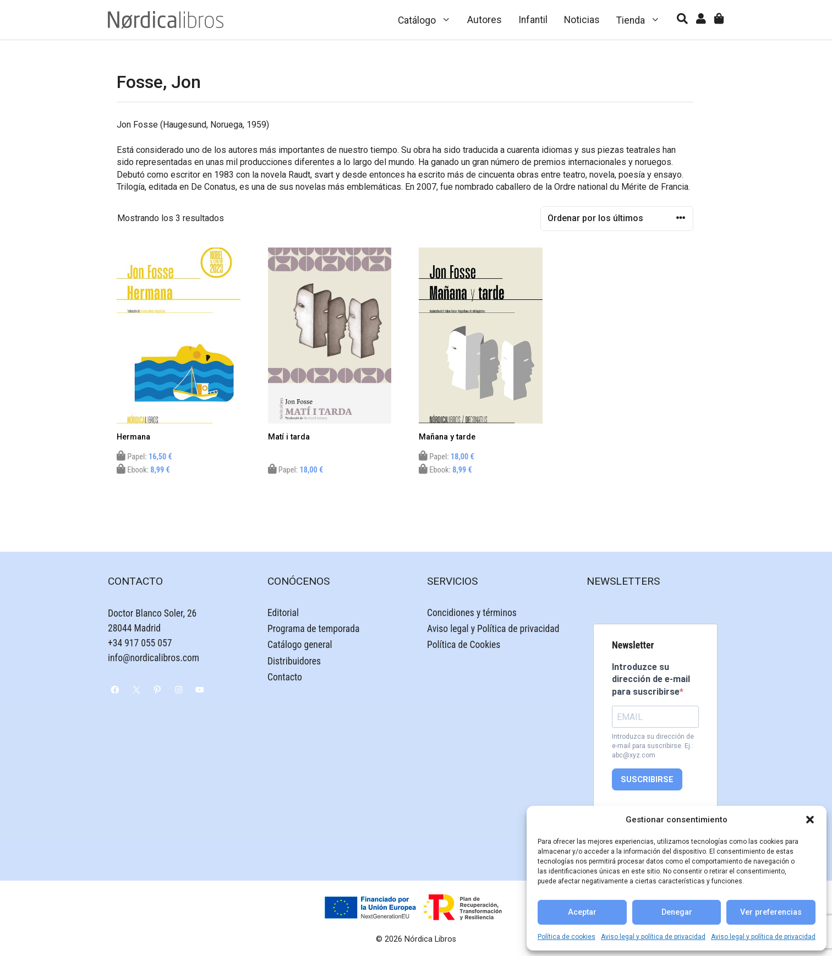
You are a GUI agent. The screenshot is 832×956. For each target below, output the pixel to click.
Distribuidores (294, 661)
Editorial (283, 612)
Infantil (533, 19)
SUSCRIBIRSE (647, 779)
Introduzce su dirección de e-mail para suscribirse (651, 679)
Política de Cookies (463, 644)
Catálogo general (299, 644)
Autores (484, 19)
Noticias (582, 19)
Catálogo (428, 20)
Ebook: (143, 470)
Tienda (642, 20)
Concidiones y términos (472, 612)
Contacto (284, 677)
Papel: (144, 456)
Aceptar (582, 912)
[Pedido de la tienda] (616, 218)
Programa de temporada (313, 628)
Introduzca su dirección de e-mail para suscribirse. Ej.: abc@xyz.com (653, 746)
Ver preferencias (771, 912)
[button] (809, 819)
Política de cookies (566, 937)
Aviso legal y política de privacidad (653, 937)
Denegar (676, 912)
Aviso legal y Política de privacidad (493, 628)
